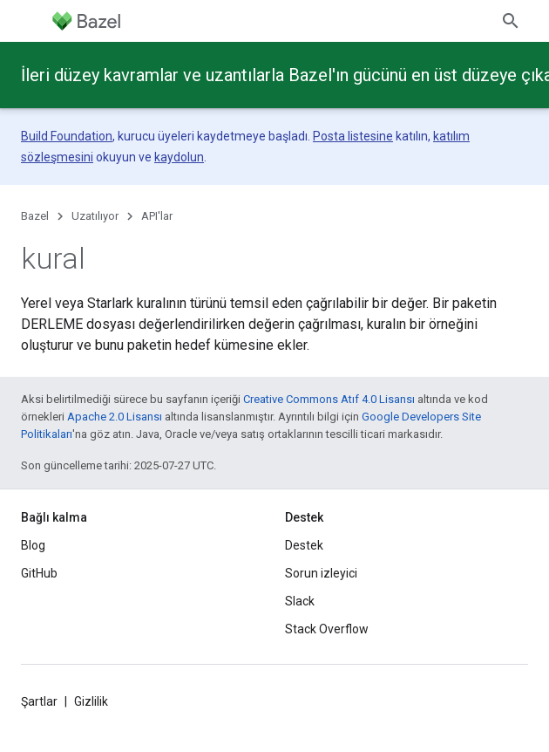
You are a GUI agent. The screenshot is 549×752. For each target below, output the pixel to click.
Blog (33, 545)
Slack (300, 601)
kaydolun (179, 157)
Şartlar (39, 701)
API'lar (157, 215)
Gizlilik (91, 701)
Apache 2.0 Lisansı (114, 416)
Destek (304, 545)
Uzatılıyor (95, 215)
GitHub (39, 573)
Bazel (35, 215)
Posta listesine (353, 136)
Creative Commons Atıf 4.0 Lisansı (329, 399)
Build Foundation (66, 136)
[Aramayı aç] (510, 20)
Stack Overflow (327, 629)
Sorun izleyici (321, 573)
